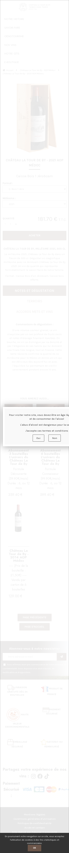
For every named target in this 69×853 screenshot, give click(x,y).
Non (54, 438)
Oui (38, 438)
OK (34, 848)
